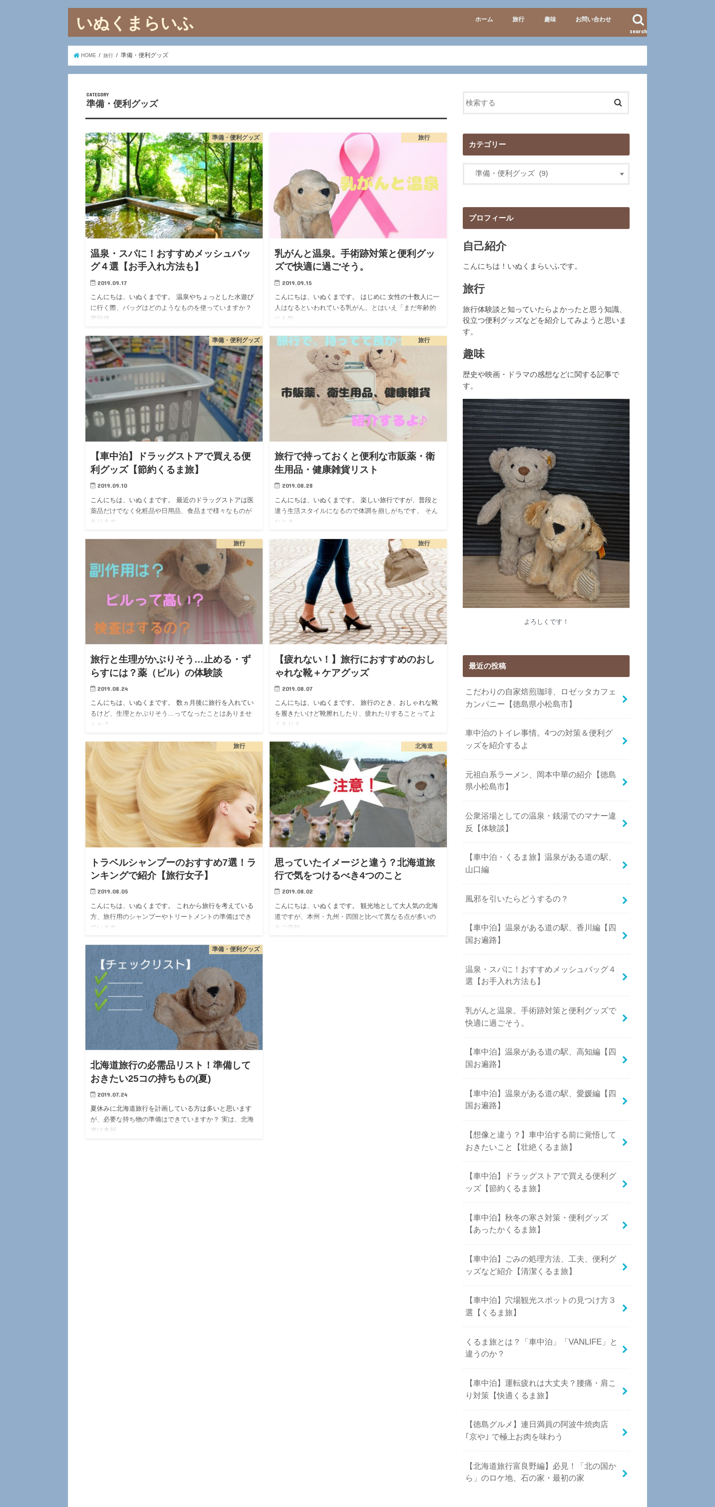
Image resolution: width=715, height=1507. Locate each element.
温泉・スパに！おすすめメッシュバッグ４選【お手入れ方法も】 (539, 945)
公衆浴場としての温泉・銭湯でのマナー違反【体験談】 (539, 807)
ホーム (484, 19)
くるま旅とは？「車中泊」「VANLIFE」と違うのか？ (539, 1281)
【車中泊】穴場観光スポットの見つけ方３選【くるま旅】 (539, 1244)
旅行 (518, 19)
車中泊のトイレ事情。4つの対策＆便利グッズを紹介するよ (541, 732)
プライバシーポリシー (209, 1474)
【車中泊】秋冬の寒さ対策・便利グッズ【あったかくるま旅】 (539, 1169)
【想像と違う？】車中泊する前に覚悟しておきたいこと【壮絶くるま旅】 (539, 1094)
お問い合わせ (593, 19)
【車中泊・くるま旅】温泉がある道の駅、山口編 (539, 844)
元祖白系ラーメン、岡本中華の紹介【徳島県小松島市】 (539, 770)
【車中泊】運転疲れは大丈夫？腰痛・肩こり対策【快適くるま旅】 (539, 1318)
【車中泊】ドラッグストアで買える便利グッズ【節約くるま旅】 (539, 1132)
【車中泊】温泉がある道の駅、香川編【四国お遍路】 (539, 908)
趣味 (550, 19)
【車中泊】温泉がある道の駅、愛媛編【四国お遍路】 (539, 1057)
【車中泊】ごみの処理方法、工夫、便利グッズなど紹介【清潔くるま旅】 (539, 1207)
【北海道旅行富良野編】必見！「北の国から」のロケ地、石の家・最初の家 (535, 1393)
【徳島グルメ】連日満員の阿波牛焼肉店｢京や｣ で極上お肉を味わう (537, 1356)
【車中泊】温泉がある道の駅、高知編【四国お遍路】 (539, 1020)
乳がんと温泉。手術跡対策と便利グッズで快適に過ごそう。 (539, 983)
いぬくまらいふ (135, 22)
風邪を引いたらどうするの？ (513, 877)
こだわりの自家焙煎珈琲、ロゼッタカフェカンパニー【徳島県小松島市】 (539, 695)
